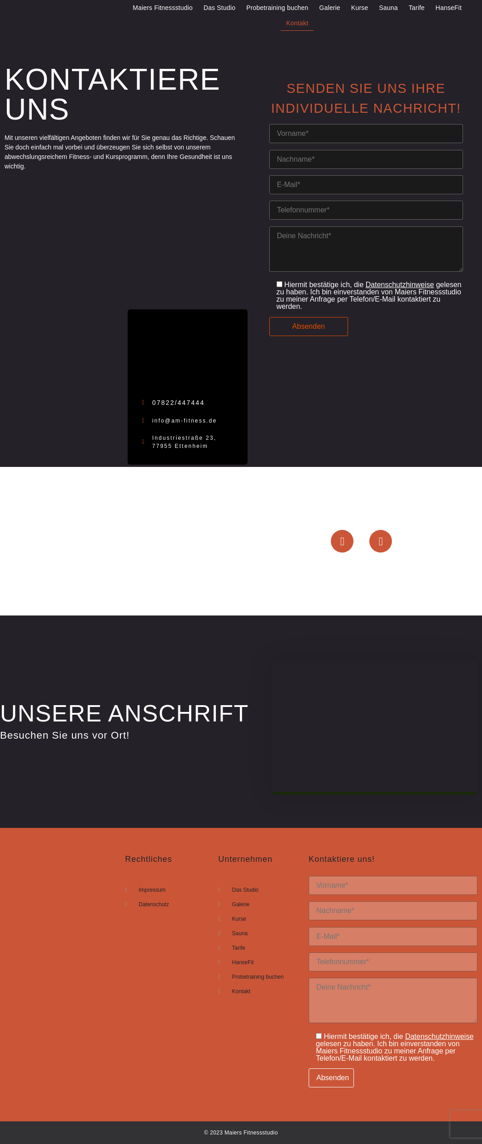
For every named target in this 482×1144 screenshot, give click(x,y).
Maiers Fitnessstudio (162, 7)
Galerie (329, 7)
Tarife (417, 7)
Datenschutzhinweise (400, 284)
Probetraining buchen (277, 7)
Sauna (388, 7)
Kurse (359, 7)
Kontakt (297, 23)
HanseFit (448, 7)
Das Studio (219, 7)
